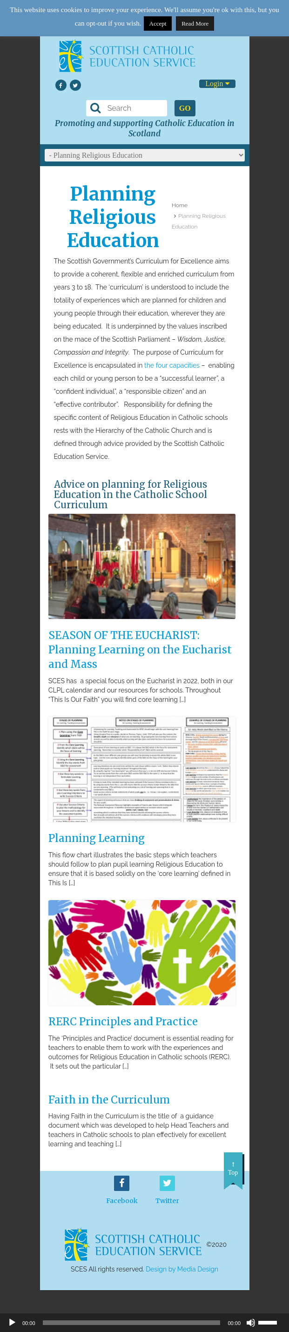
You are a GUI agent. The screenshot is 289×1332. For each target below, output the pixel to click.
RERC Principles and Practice (123, 1021)
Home (180, 205)
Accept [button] (158, 23)
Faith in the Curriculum (109, 1099)
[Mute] (250, 1322)
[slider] (271, 1321)
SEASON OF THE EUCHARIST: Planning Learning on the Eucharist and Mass (140, 650)
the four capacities (172, 365)
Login (217, 83)
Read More (194, 23)
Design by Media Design (182, 1269)
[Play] (12, 1322)
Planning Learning (96, 838)
